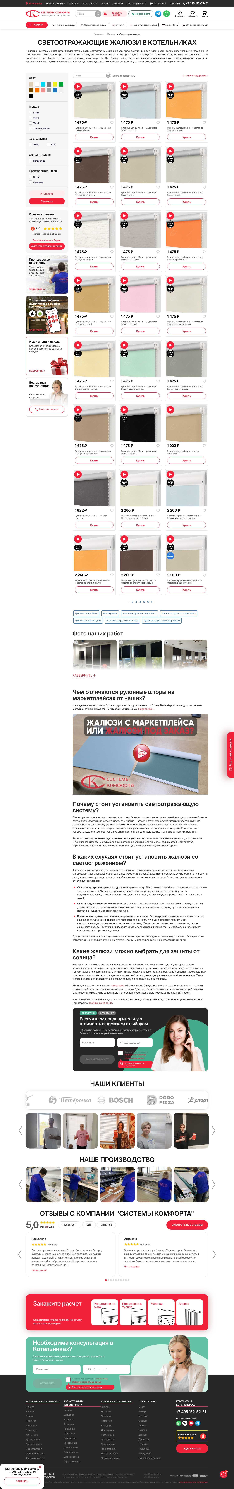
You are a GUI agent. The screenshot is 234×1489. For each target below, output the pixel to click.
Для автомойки (109, 1453)
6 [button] (118, 1280)
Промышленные (110, 1458)
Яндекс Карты (69, 1224)
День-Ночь (170, 24)
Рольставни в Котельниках (73, 1403)
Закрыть (22, 1481)
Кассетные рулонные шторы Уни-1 (139, 613)
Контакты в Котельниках (185, 1403)
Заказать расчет (135, 3)
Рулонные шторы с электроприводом (162, 620)
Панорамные (108, 1448)
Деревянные (33, 1439)
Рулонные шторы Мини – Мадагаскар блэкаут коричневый (93, 193)
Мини (36, 112)
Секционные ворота (195, 24)
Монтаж (142, 1416)
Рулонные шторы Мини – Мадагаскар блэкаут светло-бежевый (185, 322)
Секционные (108, 1444)
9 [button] (126, 1280)
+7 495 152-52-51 (191, 1411)
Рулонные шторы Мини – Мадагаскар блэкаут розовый (139, 322)
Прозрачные (70, 1442)
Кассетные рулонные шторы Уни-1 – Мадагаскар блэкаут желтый (92, 581)
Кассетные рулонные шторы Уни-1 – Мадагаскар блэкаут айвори (138, 516)
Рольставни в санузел (143, 24)
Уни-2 (36, 123)
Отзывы (105, 3)
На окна (67, 1410)
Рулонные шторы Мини (86, 613)
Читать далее (39, 1270)
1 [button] (106, 1280)
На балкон (69, 1428)
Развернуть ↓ (84, 675)
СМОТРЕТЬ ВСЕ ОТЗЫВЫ (187, 1224)
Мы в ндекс (47, 1226)
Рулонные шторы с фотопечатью (122, 620)
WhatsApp (106, 1224)
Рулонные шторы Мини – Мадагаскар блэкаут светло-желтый (93, 387)
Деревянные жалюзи (94, 24)
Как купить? (145, 1453)
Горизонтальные (35, 1453)
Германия (38, 182)
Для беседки (70, 1447)
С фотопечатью (71, 1461)
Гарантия (143, 1444)
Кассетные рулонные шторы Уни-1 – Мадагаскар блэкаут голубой (184, 516)
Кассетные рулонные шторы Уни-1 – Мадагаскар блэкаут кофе (184, 581)
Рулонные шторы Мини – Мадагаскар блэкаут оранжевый (185, 258)
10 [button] (128, 1280)
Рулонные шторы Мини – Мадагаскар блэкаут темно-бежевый (93, 452)
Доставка (143, 1439)
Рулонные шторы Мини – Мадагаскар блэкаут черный (139, 452)
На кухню (31, 1420)
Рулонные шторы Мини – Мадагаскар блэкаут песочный (93, 322)
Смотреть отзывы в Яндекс (47, 240)
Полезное (143, 1448)
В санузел (68, 1424)
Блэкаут (118, 24)
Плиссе (30, 1406)
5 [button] (116, 1280)
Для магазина (71, 1456)
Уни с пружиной (41, 128)
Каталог (38, 24)
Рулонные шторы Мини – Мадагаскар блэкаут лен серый (139, 258)
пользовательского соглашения (193, 1482)
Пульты (105, 1406)
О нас (141, 1406)
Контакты (175, 3)
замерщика (117, 985)
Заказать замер (113, 13)
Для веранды (70, 1452)
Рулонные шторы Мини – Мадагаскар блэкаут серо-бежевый (185, 387)
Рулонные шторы (64, 24)
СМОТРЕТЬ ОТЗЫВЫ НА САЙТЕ (46, 246)
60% (53, 144)
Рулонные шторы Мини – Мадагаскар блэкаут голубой (139, 129)
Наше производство (149, 1458)
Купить (94, 137)
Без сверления (110, 613)
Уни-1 (36, 118)
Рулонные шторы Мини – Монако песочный (183, 452)
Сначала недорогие (195, 75)
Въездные (106, 1425)
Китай (36, 177)
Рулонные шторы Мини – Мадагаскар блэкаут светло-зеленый (139, 387)
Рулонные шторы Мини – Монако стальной (91, 516)
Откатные (106, 1416)
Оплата (142, 1425)
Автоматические (35, 1458)
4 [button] (113, 1280)
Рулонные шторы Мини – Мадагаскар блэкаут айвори (93, 129)
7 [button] (121, 1280)
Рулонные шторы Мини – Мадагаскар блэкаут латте (185, 193)
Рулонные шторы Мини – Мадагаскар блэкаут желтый (185, 129)
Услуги (72, 3)
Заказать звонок (46, 409)
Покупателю (88, 3)
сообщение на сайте (100, 1002)
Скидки (116, 3)
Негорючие (39, 160)
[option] (58, 1100)
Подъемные (107, 1439)
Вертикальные (34, 1444)
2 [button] (108, 1280)
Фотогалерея (157, 3)
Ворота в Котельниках (117, 1401)
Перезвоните (141, 13)
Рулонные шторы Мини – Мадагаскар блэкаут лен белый (93, 258)
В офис (29, 1416)
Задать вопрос (192, 1448)
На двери (68, 1419)
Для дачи (68, 1414)
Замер (142, 1411)
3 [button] (111, 1280)
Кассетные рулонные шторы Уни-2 (178, 613)
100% (36, 144)
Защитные (69, 1433)
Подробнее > (146, 708)
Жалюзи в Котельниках (43, 1401)
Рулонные (31, 1425)
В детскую (31, 1430)
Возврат (142, 1434)
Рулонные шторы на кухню (88, 620)
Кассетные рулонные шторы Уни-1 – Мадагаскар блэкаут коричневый (138, 581)
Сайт (89, 1224)
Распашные (107, 1434)
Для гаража (69, 1438)
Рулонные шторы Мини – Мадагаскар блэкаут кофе (139, 193)
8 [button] (123, 1280)
